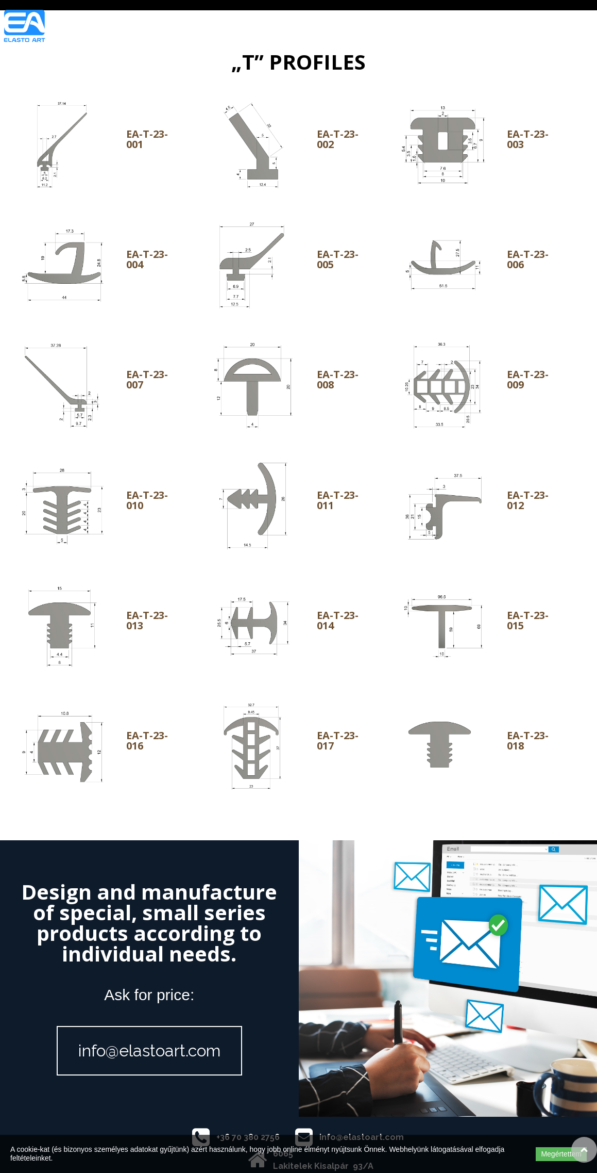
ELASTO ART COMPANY (223, 27)
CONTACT (486, 27)
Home (150, 27)
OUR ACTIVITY (312, 27)
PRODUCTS (378, 27)
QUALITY (433, 27)
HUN (530, 27)
